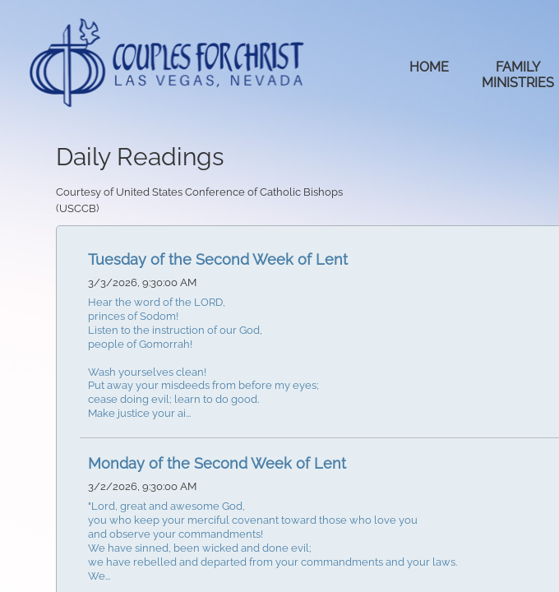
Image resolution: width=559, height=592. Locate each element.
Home (429, 67)
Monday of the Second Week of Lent (217, 463)
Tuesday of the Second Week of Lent (218, 259)
